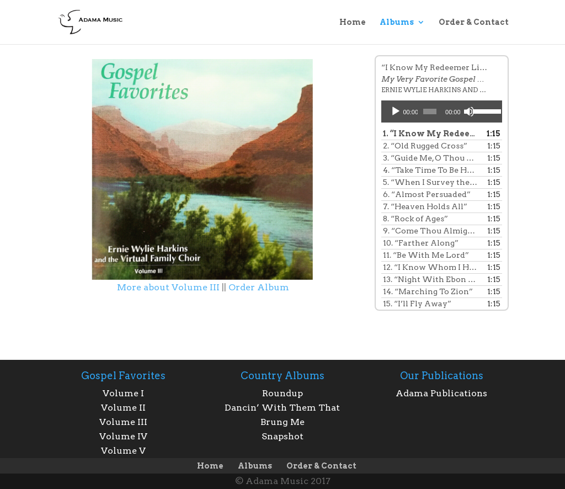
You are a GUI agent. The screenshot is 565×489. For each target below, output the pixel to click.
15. (417, 303)
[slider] (429, 111)
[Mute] (469, 111)
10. (421, 242)
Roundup (282, 393)
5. (430, 182)
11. (426, 255)
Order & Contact (474, 22)
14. (428, 291)
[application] (441, 111)
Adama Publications (441, 393)
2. (425, 145)
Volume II (123, 407)
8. (415, 218)
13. (430, 279)
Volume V (123, 450)
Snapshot (282, 436)
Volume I (123, 393)
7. (425, 206)
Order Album (258, 287)
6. (427, 194)
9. (430, 230)
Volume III (123, 422)
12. (430, 267)
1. (430, 133)
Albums (397, 22)
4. (430, 170)
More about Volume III (168, 287)
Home (352, 22)
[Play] (395, 111)
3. (430, 157)
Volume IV (123, 436)
